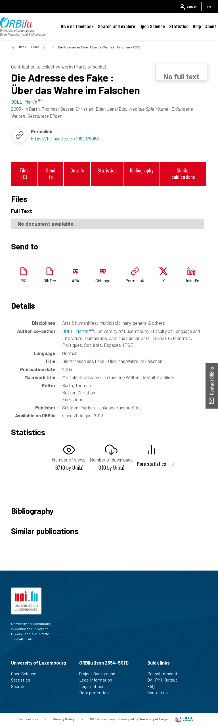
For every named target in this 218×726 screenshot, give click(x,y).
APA (75, 280)
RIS (23, 280)
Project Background (99, 673)
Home (35, 47)
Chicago (102, 280)
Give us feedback (77, 26)
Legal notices (94, 686)
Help (197, 26)
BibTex (49, 280)
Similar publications (183, 173)
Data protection (96, 692)
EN (208, 6)
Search (20, 686)
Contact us (160, 692)
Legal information (98, 679)
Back (22, 47)
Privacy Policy (64, 719)
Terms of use (28, 719)
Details (77, 170)
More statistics (151, 463)
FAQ (153, 686)
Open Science (152, 26)
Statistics (178, 26)
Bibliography (141, 170)
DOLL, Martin (78, 331)
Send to (50, 173)
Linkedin (191, 280)
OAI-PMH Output (164, 679)
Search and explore (116, 26)
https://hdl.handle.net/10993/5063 (65, 138)
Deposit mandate (166, 673)
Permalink (135, 280)
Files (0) (24, 173)
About (210, 26)
